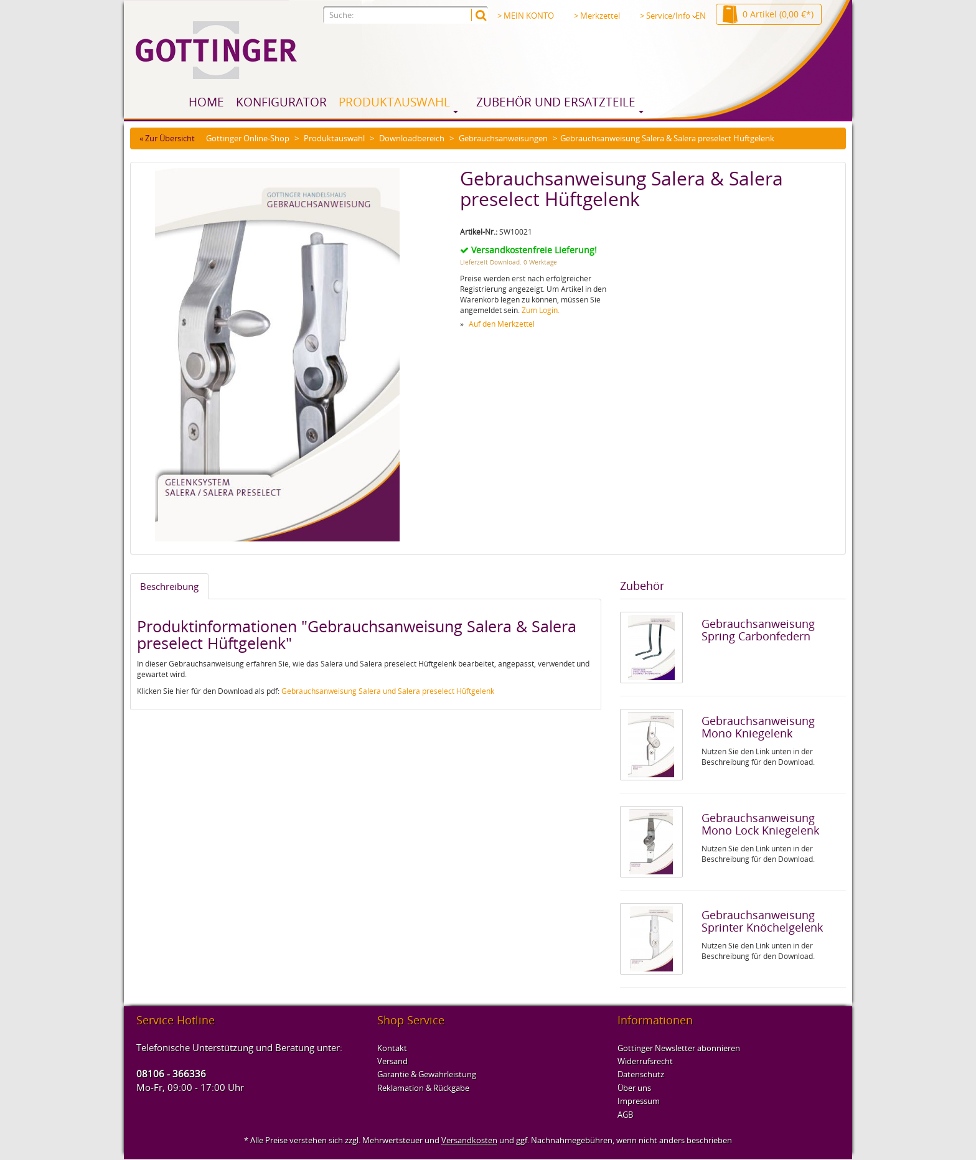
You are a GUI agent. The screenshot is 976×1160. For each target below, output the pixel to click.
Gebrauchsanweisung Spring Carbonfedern (758, 629)
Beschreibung (169, 586)
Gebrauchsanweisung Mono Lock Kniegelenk (760, 824)
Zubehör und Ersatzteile (556, 102)
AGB (625, 1114)
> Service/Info (668, 15)
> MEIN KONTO (525, 15)
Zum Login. (541, 310)
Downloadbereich (411, 138)
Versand (392, 1061)
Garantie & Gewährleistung (426, 1074)
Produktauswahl (394, 102)
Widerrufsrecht (645, 1061)
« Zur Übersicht (167, 138)
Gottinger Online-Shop (247, 138)
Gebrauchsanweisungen (503, 138)
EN (700, 15)
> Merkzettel (597, 15)
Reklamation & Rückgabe (423, 1087)
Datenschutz (640, 1074)
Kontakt (392, 1048)
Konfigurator (281, 102)
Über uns (634, 1087)
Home (206, 102)
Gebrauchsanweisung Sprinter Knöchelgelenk (762, 921)
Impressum (638, 1100)
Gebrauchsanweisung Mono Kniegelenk (758, 727)
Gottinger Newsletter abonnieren (678, 1048)
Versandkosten (469, 1140)
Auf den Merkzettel (502, 324)
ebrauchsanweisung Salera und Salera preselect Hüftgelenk (390, 691)
